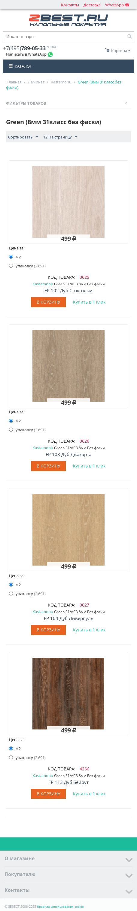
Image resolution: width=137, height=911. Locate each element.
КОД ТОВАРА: (61, 277)
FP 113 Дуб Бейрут (68, 782)
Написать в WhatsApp (26, 54)
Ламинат (36, 82)
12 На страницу (60, 137)
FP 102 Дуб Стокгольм (68, 290)
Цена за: (16, 248)
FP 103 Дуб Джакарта (68, 454)
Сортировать (23, 137)
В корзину (48, 302)
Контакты (70, 4)
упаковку (27, 266)
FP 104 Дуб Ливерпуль (68, 618)
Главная (14, 82)
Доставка (92, 4)
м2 (15, 257)
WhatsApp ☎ (117, 4)
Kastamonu (61, 82)
